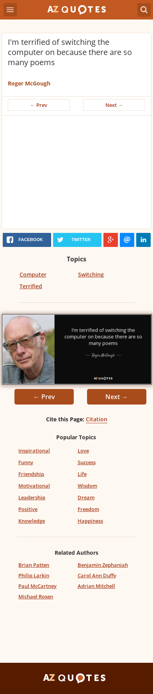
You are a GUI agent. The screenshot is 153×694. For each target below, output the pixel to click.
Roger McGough (29, 83)
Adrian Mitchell (96, 585)
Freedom (88, 509)
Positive (27, 509)
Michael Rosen (35, 596)
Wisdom (87, 485)
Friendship (31, 473)
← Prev (39, 104)
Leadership (31, 497)
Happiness (90, 520)
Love (83, 450)
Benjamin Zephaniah (103, 564)
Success (87, 462)
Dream (86, 497)
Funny (25, 462)
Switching (91, 274)
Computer (33, 274)
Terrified (31, 286)
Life (82, 473)
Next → (114, 104)
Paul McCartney (37, 585)
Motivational (34, 485)
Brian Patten (33, 564)
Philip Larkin (33, 575)
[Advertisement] (76, 174)
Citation (96, 419)
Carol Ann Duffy (97, 575)
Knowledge (31, 520)
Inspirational (34, 450)
